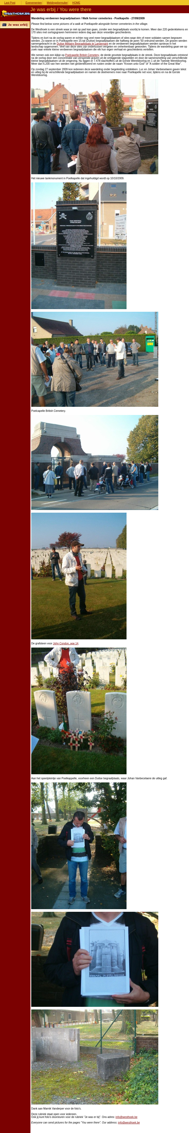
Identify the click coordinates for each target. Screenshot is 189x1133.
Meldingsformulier (57, 2)
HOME (76, 2)
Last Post (9, 2)
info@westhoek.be (126, 1117)
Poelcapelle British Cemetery (82, 55)
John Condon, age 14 (65, 643)
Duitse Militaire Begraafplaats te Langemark (82, 43)
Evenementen (33, 2)
